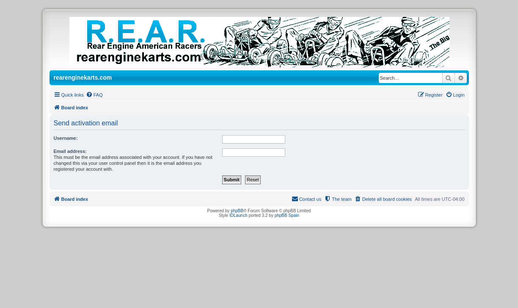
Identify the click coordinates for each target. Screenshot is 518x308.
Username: (66, 138)
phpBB (237, 210)
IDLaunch (238, 215)
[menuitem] (94, 95)
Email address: (70, 151)
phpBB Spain (287, 215)
